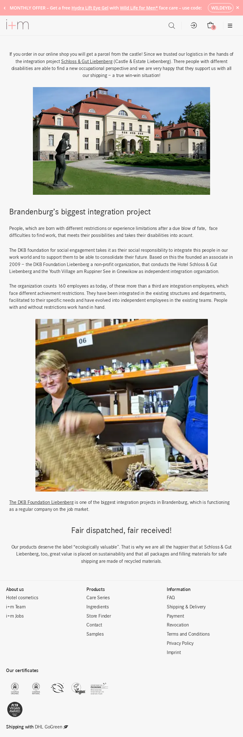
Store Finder (98, 616)
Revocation (178, 625)
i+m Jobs (14, 616)
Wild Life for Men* (139, 8)
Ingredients (97, 607)
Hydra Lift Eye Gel (90, 8)
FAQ (171, 597)
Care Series (98, 597)
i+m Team (15, 607)
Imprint (174, 652)
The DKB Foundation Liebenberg (41, 502)
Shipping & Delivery (186, 607)
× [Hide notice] (237, 7)
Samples (95, 634)
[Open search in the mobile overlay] (172, 26)
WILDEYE (220, 8)
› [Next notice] (231, 7)
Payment (175, 616)
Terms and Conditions (188, 634)
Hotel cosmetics (22, 597)
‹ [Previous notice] (4, 7)
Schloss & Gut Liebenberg (86, 61)
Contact (94, 625)
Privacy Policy (180, 643)
